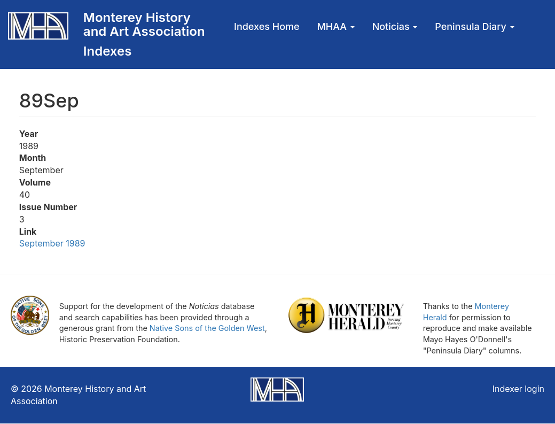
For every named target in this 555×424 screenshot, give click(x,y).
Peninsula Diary (474, 26)
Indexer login (518, 388)
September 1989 (52, 243)
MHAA (335, 26)
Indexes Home (267, 26)
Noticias (395, 26)
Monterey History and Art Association (144, 24)
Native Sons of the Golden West (207, 328)
